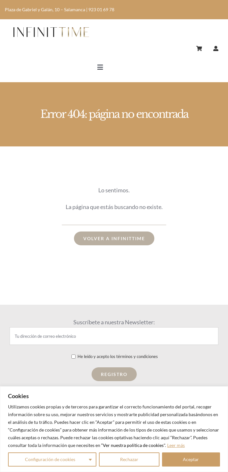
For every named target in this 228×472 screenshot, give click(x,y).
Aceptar (191, 459)
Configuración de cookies (50, 459)
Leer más (176, 445)
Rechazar (129, 459)
